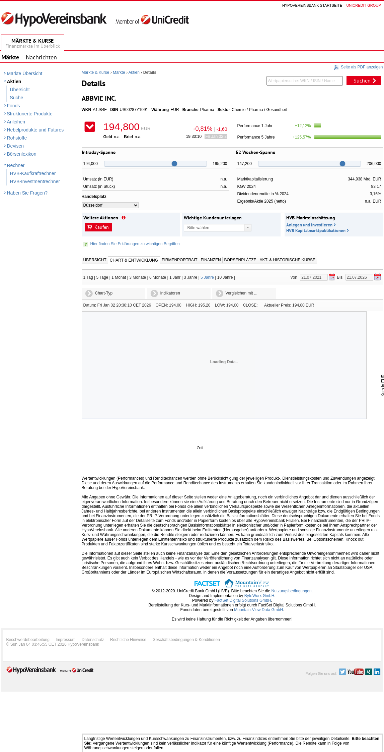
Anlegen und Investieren (309, 225)
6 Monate (157, 277)
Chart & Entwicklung (134, 260)
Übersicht (20, 89)
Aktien (14, 81)
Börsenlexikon (21, 154)
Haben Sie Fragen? (27, 193)
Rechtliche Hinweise (128, 639)
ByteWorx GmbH (259, 595)
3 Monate (137, 277)
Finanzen (211, 260)
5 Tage (102, 277)
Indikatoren (170, 293)
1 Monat (118, 277)
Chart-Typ (104, 293)
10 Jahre (225, 277)
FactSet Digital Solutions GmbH (243, 600)
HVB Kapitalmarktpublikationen (315, 230)
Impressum (65, 639)
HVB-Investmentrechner (35, 181)
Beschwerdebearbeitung (28, 639)
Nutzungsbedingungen (292, 591)
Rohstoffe (17, 138)
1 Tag (88, 277)
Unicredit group (363, 5)
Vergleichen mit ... (241, 293)
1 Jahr (174, 277)
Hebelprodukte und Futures (35, 129)
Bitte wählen (198, 227)
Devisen (15, 146)
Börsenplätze (240, 260)
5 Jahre (207, 277)
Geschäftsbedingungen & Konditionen (186, 639)
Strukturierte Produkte (30, 113)
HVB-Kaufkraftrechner (33, 173)
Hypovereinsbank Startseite (312, 5)
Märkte (119, 72)
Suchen (362, 80)
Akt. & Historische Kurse (287, 260)
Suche (16, 97)
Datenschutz (93, 639)
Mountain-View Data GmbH (258, 609)
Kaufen (101, 227)
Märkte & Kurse (95, 72)
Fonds (13, 105)
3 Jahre (190, 277)
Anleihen (16, 121)
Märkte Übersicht (25, 73)
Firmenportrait (179, 260)
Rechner (16, 165)
